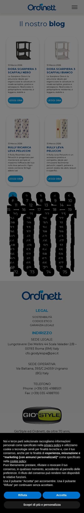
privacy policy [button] (52, 445)
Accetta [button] (61, 495)
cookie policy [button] (18, 461)
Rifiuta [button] (22, 495)
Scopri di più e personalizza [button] (42, 504)
